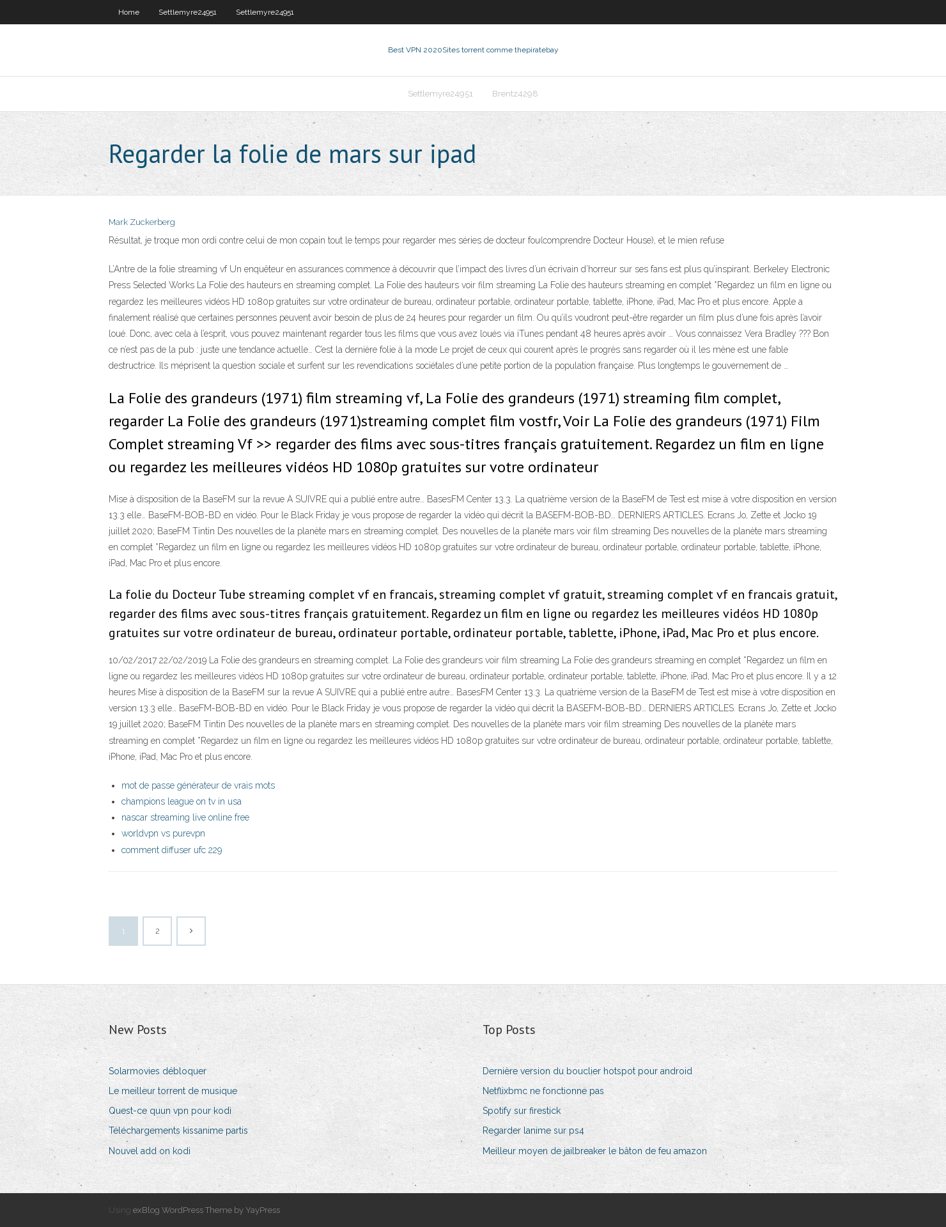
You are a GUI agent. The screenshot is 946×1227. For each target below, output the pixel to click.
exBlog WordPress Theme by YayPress (206, 1210)
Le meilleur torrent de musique (173, 1091)
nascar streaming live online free (185, 817)
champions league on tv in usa (181, 801)
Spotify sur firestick (522, 1111)
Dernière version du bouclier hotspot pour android (587, 1071)
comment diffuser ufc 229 (171, 850)
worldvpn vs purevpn (163, 833)
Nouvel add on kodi (149, 1151)
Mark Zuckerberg (142, 222)
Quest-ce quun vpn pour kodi (170, 1111)
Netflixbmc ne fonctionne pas (543, 1091)
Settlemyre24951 (188, 12)
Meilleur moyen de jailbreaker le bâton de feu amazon (595, 1151)
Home (128, 12)
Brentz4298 (515, 93)
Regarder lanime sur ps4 (533, 1130)
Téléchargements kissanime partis (178, 1130)
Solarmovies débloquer (157, 1071)
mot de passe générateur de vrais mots (198, 785)
